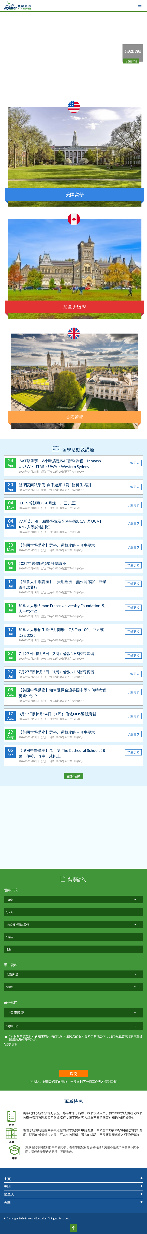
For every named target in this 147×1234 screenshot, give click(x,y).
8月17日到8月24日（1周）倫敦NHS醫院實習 (57, 714)
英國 (7, 1202)
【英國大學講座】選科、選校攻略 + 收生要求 (57, 545)
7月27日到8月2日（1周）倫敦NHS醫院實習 (56, 671)
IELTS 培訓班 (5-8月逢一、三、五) (47, 503)
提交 (73, 1073)
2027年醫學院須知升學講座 (42, 563)
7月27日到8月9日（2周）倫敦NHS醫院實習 (56, 653)
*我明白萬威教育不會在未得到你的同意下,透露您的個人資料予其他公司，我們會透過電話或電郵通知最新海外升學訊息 (76, 1038)
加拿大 (9, 1194)
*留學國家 (16, 1014)
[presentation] (33, 1054)
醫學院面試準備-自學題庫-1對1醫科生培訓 (55, 484)
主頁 (7, 1178)
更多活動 (73, 776)
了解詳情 (131, 61)
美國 (7, 1186)
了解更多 (133, 463)
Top (73, 1228)
